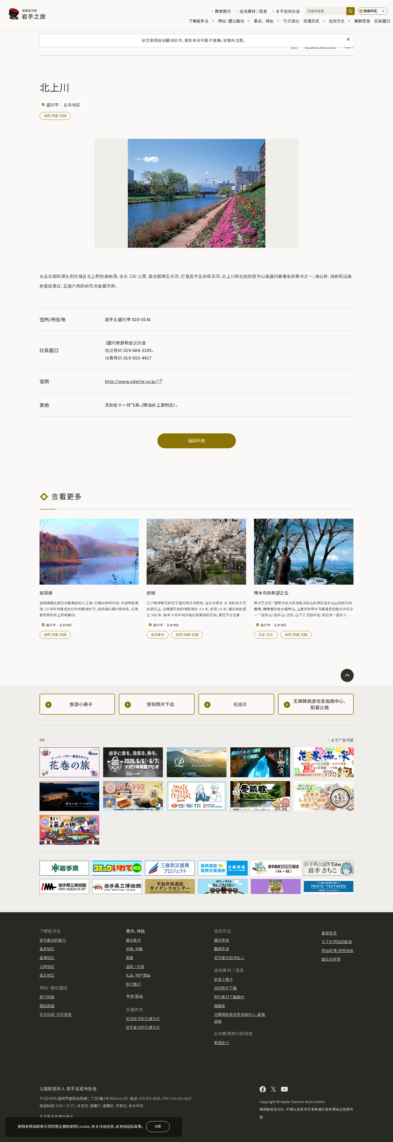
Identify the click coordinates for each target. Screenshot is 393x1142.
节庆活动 (291, 21)
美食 (130, 957)
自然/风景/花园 (55, 115)
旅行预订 (133, 984)
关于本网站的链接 (337, 941)
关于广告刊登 (342, 740)
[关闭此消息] (348, 39)
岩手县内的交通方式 (143, 1027)
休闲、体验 (134, 948)
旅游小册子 (223, 979)
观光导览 (339, 21)
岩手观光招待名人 (229, 957)
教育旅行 (223, 11)
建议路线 (47, 1005)
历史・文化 (265, 634)
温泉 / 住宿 (135, 966)
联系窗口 (382, 21)
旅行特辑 (47, 996)
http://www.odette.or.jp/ (134, 381)
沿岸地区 (47, 966)
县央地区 (47, 948)
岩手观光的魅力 (53, 940)
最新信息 (362, 21)
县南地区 (47, 957)
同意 (158, 1126)
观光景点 (157, 634)
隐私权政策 (331, 959)
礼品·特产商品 (138, 975)
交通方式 (314, 21)
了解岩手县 (201, 21)
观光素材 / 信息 (253, 11)
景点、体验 (266, 21)
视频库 (219, 1005)
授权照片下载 (225, 987)
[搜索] (350, 11)
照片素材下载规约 (229, 996)
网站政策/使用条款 (337, 950)
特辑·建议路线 (234, 21)
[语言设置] (372, 11)
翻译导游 (221, 948)
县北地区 (47, 975)
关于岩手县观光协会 (57, 1116)
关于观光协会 (288, 11)
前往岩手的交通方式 (143, 1018)
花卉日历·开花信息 (56, 1014)
